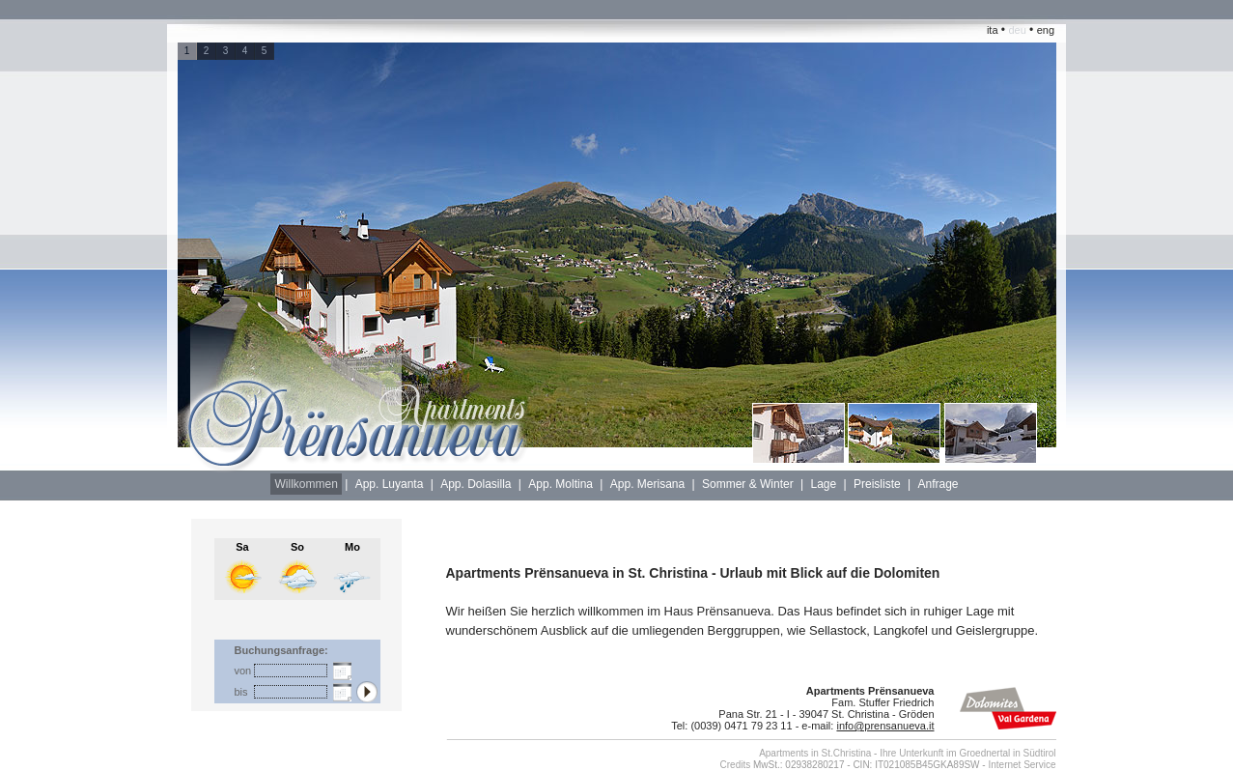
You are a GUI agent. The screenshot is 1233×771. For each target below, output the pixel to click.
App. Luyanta (389, 484)
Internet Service (1021, 764)
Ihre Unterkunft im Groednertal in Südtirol (967, 753)
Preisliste (877, 484)
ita (992, 30)
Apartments (783, 753)
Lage (823, 484)
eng (1045, 30)
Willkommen (305, 484)
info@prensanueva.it (885, 725)
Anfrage (937, 484)
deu (1016, 30)
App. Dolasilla (475, 484)
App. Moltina (560, 484)
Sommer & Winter (748, 484)
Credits (735, 764)
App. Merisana (647, 484)
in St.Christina (841, 753)
